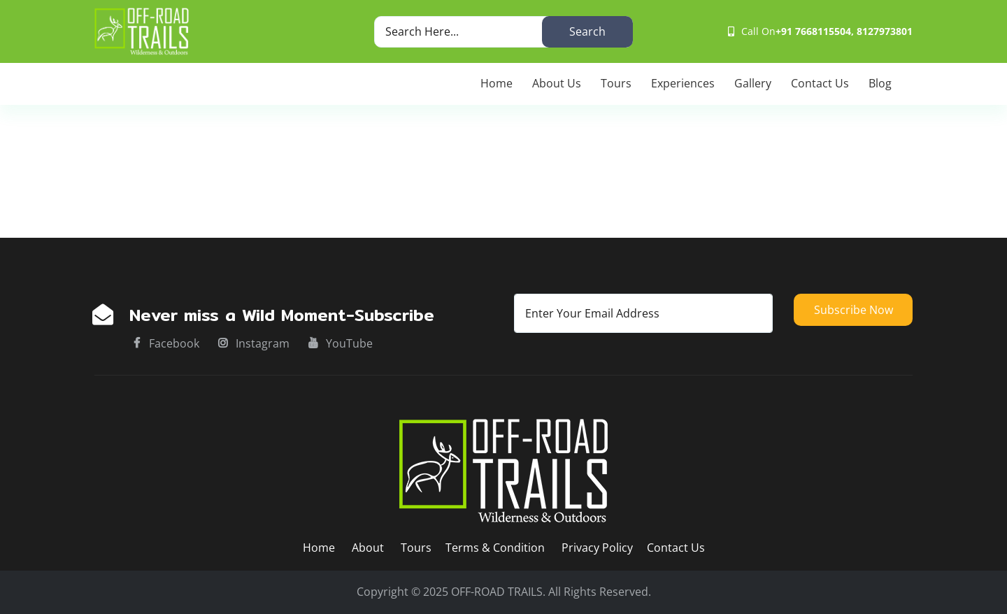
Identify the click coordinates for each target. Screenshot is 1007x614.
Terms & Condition (495, 547)
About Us (556, 83)
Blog (880, 83)
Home (496, 83)
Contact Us (820, 83)
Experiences (683, 83)
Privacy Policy (597, 547)
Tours (616, 83)
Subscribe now (853, 309)
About (369, 547)
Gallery (752, 83)
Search (587, 31)
